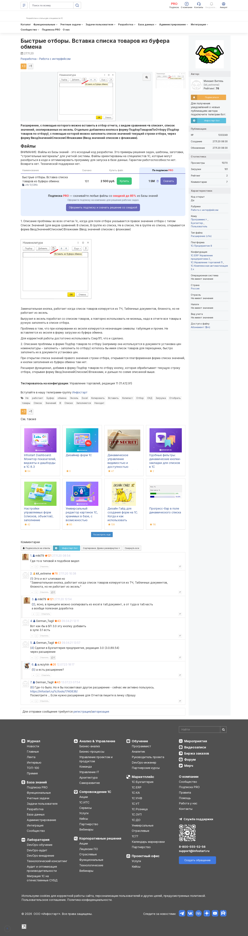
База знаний (37, 782)
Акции (83, 797)
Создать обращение (197, 860)
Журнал (33, 741)
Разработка (35, 809)
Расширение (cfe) (201, 236)
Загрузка (161, 398)
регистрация (82, 711)
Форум (190, 759)
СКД (149, 398)
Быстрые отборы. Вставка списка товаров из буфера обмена (95, 43)
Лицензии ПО (88, 849)
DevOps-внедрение (40, 855)
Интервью (34, 762)
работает (37, 398)
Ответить (44, 566)
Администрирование (41, 820)
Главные (33, 751)
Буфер (50, 398)
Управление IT (89, 772)
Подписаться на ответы (36, 548)
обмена (62, 398)
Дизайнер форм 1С (79, 455)
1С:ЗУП (137, 814)
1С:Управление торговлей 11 (207, 262)
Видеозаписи (195, 747)
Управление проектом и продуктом (96, 759)
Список (38, 403)
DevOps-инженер (144, 762)
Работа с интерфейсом (204, 209)
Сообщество (36, 830)
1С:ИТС (84, 802)
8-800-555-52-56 (192, 846)
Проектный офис (146, 856)
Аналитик (138, 751)
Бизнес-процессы (91, 751)
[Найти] (223, 729)
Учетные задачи (38, 798)
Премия (32, 773)
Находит (99, 403)
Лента (31, 757)
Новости (33, 746)
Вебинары (86, 829)
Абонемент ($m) (200, 327)
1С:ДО (136, 820)
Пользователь (199, 226)
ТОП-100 (33, 768)
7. (31, 682)
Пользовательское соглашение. (43, 899)
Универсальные (142, 825)
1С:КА (136, 792)
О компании (188, 777)
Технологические (91, 865)
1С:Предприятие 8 (201, 245)
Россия (195, 288)
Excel (85, 398)
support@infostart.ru (194, 851)
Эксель (74, 398)
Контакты (185, 809)
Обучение (140, 741)
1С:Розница (140, 809)
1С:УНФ (137, 798)
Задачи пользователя (42, 803)
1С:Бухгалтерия (142, 782)
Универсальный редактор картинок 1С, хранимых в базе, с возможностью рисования (82, 516)
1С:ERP (136, 787)
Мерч (188, 766)
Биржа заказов (196, 753)
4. (31, 621)
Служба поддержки (198, 819)
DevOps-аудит (37, 850)
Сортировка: (101, 548)
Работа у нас (188, 803)
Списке (69, 403)
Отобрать (175, 398)
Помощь (185, 798)
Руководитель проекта (148, 757)
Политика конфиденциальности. (89, 899)
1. (31, 555)
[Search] (203, 729)
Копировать (98, 398)
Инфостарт (80, 392)
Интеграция (35, 825)
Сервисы (85, 808)
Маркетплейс (143, 777)
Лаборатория (38, 840)
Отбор (140, 398)
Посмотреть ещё (102, 534)
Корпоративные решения (100, 838)
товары (26, 403)
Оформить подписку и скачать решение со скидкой (103, 207)
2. (31, 573)
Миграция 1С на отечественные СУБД (42, 878)
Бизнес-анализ (89, 746)
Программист (199, 219)
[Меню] (24, 5)
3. (33, 599)
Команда (85, 766)
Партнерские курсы (146, 768)
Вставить (113, 398)
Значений (51, 403)
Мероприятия (195, 741)
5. (31, 642)
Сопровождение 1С (95, 792)
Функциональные (39, 792)
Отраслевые (88, 854)
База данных (36, 814)
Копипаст (127, 398)
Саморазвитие (89, 783)
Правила (185, 792)
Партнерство (88, 824)
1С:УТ (136, 803)
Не (27, 398)
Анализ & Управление (97, 741)
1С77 (135, 836)
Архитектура (88, 777)
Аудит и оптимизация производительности (42, 868)
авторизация (100, 711)
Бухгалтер (197, 223)
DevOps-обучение (39, 844)
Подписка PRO (37, 787)
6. (33, 664)
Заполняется (83, 403)
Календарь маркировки (148, 841)
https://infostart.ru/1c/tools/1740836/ (54, 691)
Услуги (83, 813)
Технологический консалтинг (47, 861)
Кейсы (83, 818)
